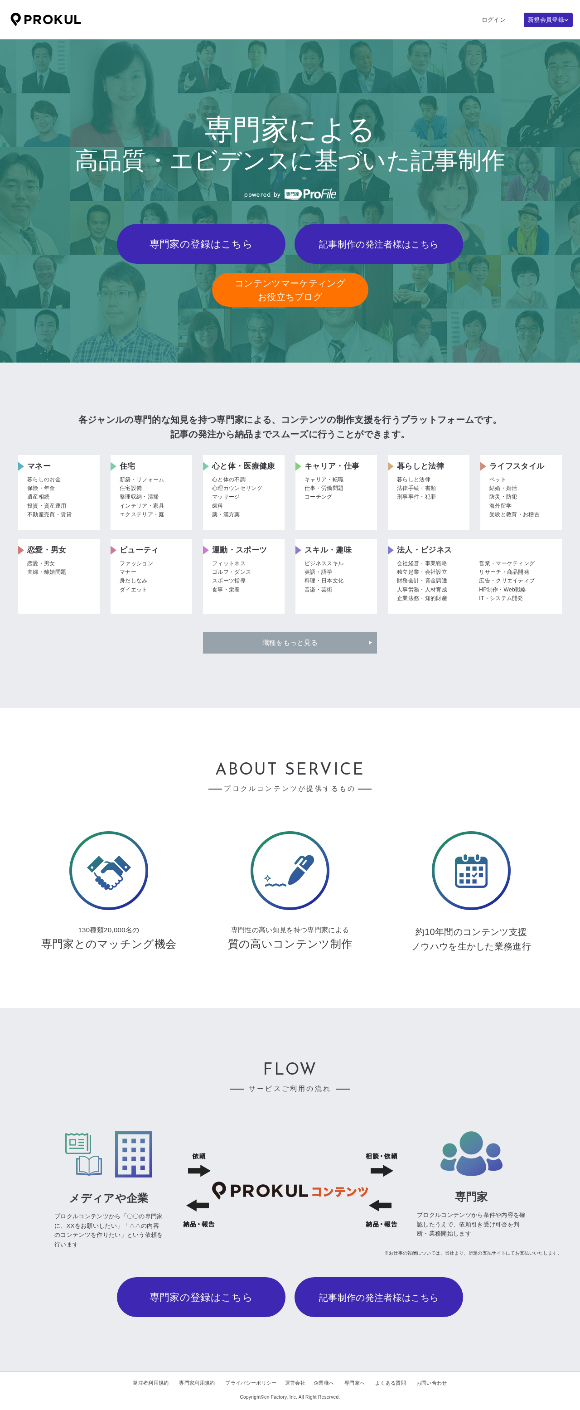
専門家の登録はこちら (201, 244)
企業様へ (324, 1383)
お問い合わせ (431, 1383)
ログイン (494, 19)
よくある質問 (390, 1383)
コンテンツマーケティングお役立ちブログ (290, 290)
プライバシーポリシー (250, 1383)
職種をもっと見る (290, 642)
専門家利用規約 (197, 1383)
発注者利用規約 (151, 1383)
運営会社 (295, 1383)
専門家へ (354, 1383)
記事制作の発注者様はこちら (379, 244)
